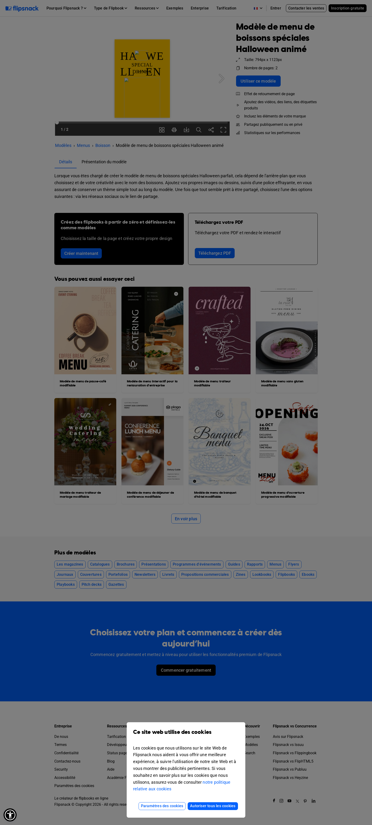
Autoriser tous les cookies (212, 806)
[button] (10, 815)
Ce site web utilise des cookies (186, 736)
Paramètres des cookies (162, 806)
